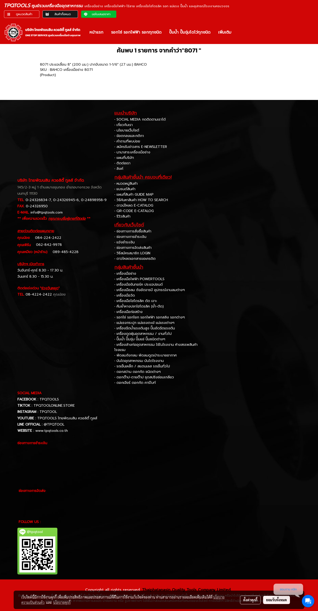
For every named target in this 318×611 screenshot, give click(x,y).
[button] (239, 32)
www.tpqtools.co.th (51, 430)
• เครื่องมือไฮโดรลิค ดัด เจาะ (135, 301)
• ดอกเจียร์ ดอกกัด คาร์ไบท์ (135, 382)
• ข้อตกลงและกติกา (129, 135)
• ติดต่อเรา (122, 163)
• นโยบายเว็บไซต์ (126, 130)
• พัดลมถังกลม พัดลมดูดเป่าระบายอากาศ (145, 355)
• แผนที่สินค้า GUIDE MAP (134, 194)
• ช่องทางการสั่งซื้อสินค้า (132, 231)
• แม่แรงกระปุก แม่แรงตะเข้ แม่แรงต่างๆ (144, 322)
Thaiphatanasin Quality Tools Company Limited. (186, 590)
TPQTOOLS (49, 399)
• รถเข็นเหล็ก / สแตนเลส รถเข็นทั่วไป (142, 366)
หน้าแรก (96, 32)
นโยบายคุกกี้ (62, 602)
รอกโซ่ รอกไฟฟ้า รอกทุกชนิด (136, 32)
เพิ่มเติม (224, 32)
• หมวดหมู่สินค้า (126, 183)
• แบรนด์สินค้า (124, 189)
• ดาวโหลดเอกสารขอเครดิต (135, 258)
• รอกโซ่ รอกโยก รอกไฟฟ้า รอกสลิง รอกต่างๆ (149, 317)
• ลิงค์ (118, 168)
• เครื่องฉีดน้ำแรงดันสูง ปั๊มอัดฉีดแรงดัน (144, 328)
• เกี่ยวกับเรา (123, 125)
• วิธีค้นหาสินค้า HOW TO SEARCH (141, 200)
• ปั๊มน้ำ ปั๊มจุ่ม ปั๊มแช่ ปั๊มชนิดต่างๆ (139, 339)
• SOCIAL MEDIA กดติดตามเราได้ (140, 119)
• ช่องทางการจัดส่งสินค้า (133, 247)
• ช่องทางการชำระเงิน (130, 236)
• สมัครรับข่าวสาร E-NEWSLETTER (140, 146)
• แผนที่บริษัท (124, 157)
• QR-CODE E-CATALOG (134, 211)
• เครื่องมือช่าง (125, 273)
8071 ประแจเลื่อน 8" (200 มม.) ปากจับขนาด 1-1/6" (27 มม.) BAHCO (93, 64)
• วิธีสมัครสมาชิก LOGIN (132, 253)
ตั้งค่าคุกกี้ (250, 600)
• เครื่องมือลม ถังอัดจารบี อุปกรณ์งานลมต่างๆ (149, 290)
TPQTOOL (48, 411)
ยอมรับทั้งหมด (276, 600)
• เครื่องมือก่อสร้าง (128, 311)
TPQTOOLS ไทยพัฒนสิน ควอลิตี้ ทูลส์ (67, 418)
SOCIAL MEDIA (29, 393)
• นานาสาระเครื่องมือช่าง (132, 152)
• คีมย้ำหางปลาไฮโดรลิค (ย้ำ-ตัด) (139, 306)
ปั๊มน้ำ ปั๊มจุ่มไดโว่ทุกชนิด (189, 32)
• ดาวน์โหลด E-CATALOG (133, 205)
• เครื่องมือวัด (124, 295)
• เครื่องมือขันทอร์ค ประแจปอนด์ (138, 284)
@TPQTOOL (54, 424)
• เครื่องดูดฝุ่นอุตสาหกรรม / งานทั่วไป (143, 333)
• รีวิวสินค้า (122, 216)
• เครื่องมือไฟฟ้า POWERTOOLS (139, 279)
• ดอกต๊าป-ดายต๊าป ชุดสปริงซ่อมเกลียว (144, 377)
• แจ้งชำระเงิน (124, 242)
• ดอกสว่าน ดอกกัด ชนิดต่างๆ (137, 371)
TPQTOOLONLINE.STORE (54, 405)
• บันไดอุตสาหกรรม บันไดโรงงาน (139, 360)
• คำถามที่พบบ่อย (127, 141)
